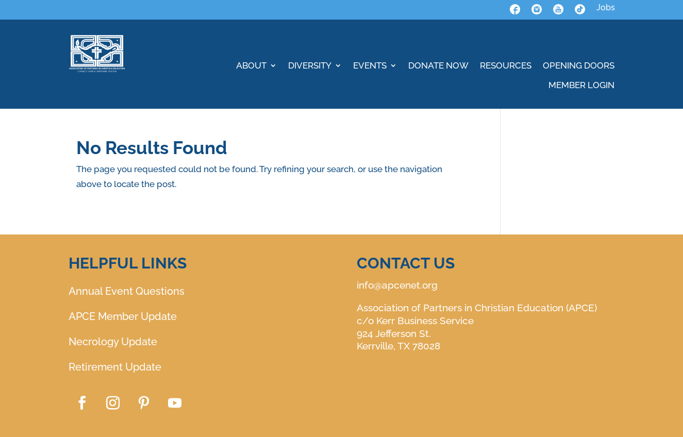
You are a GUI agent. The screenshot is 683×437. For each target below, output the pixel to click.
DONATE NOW (438, 65)
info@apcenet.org (397, 285)
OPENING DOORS (578, 65)
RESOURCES (505, 65)
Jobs (605, 8)
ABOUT (251, 65)
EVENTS (370, 65)
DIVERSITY (309, 65)
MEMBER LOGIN (581, 85)
